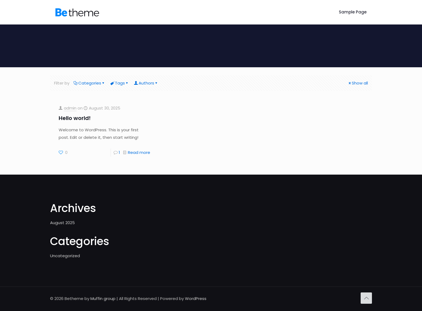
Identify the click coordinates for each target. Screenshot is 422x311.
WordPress (195, 298)
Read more (139, 152)
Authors (146, 83)
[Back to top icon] (366, 298)
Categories (89, 83)
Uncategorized (65, 256)
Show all (358, 83)
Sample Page (353, 12)
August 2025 (62, 222)
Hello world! (75, 118)
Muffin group (102, 298)
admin (70, 108)
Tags (119, 83)
